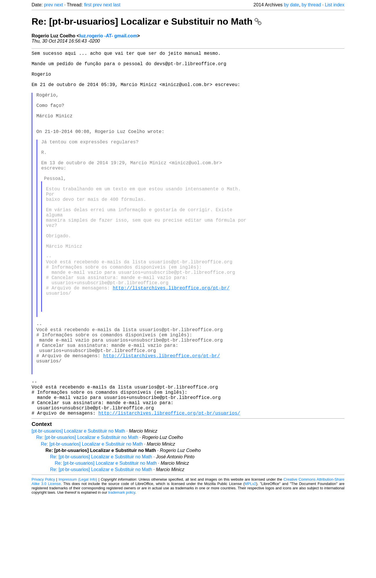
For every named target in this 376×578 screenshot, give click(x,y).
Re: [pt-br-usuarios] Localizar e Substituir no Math (147, 21)
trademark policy (121, 573)
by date (291, 4)
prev (48, 4)
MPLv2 (250, 565)
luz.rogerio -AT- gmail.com (108, 35)
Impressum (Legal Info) (78, 560)
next (58, 4)
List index (334, 4)
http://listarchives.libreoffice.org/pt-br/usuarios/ (169, 494)
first (88, 4)
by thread (311, 4)
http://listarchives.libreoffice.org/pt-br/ (171, 341)
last (117, 4)
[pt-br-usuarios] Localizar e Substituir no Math (78, 512)
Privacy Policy (43, 560)
